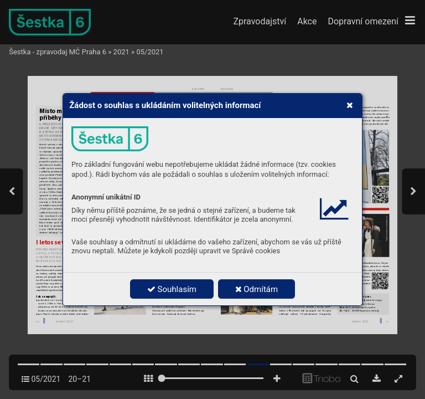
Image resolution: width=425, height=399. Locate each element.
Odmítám (256, 289)
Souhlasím (171, 289)
